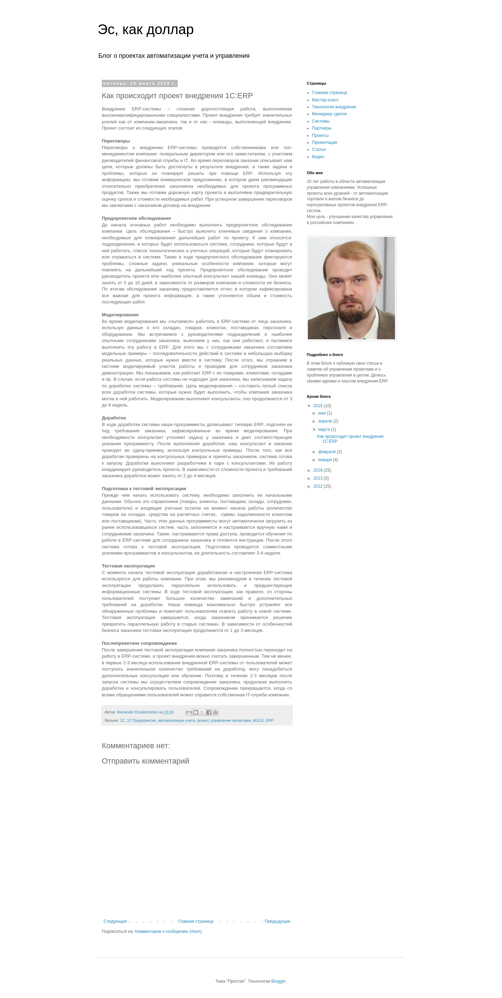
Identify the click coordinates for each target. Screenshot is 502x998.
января (325, 459)
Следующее (115, 921)
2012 (318, 486)
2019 (318, 405)
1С (122, 720)
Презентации (324, 142)
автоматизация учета (176, 720)
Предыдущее (277, 921)
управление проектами (231, 720)
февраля (327, 451)
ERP (270, 720)
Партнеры (322, 128)
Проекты (320, 135)
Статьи (319, 149)
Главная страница (196, 921)
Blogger (278, 981)
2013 (318, 478)
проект (202, 720)
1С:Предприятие (141, 720)
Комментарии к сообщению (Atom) (168, 931)
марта (324, 429)
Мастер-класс (325, 100)
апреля (325, 421)
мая (322, 413)
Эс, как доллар (146, 29)
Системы (320, 121)
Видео (318, 156)
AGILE (258, 720)
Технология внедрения (334, 107)
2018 (318, 470)
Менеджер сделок (329, 113)
